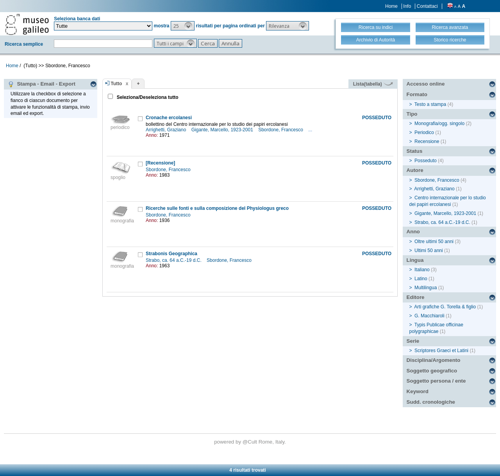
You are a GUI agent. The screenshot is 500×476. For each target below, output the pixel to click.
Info (407, 6)
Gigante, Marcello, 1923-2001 (222, 129)
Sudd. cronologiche (431, 402)
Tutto (116, 83)
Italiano (422, 269)
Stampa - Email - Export (41, 84)
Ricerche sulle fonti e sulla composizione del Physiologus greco (217, 208)
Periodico (424, 132)
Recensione (426, 141)
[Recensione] (160, 163)
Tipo (412, 114)
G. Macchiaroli (429, 316)
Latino (420, 278)
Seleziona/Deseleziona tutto (146, 97)
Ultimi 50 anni (428, 250)
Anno (413, 231)
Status (415, 151)
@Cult (251, 442)
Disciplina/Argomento (434, 360)
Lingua (415, 260)
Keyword (418, 391)
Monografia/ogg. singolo (439, 123)
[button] (183, 25)
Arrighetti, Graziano (167, 129)
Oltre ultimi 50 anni (434, 241)
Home (391, 6)
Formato (417, 94)
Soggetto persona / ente (436, 381)
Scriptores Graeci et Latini (441, 350)
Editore (416, 297)
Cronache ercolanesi (169, 117)
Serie (413, 341)
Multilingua (425, 287)
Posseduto (425, 160)
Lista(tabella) (373, 84)
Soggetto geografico (432, 371)
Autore (415, 170)
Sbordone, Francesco (281, 129)
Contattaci (427, 6)
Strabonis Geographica (171, 253)
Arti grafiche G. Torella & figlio (445, 307)
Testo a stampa (430, 104)
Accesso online (426, 84)
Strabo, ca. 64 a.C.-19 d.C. (174, 260)
